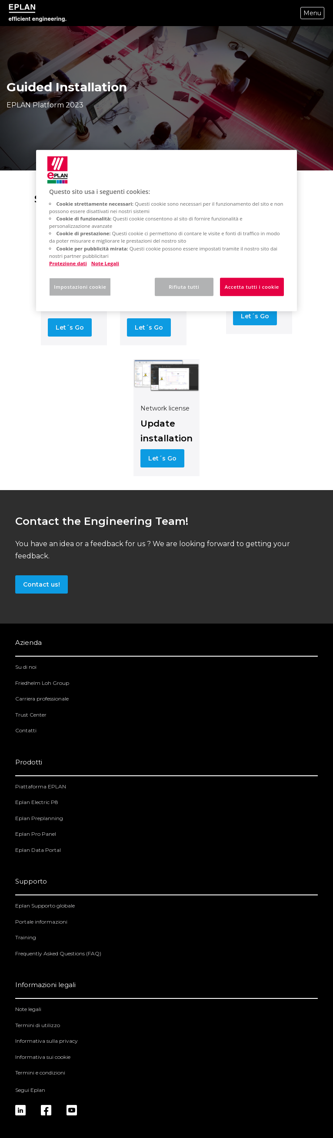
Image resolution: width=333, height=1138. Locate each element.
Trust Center (31, 714)
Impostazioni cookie (80, 286)
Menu (312, 13)
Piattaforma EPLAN (40, 786)
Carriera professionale (42, 698)
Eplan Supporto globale (45, 905)
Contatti (26, 730)
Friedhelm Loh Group (42, 683)
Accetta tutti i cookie (252, 286)
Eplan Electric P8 (36, 802)
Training (25, 937)
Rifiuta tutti (184, 286)
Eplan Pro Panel (35, 834)
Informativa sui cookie (42, 1057)
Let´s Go (70, 327)
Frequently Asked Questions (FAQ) (58, 953)
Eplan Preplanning (39, 818)
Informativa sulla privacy (46, 1041)
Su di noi (26, 667)
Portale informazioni (41, 921)
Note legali (28, 1009)
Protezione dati (68, 263)
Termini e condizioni (40, 1072)
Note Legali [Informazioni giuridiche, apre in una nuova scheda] (105, 263)
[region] (166, 230)
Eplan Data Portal (38, 850)
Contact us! (41, 584)
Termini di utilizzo (37, 1025)
